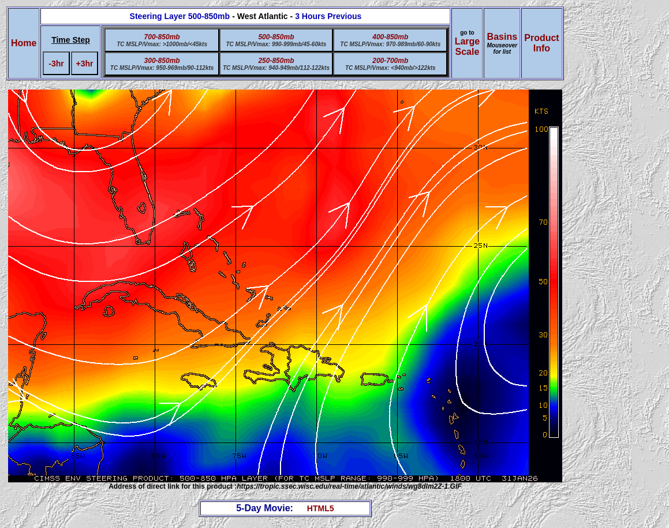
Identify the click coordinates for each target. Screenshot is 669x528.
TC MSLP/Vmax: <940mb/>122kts (390, 68)
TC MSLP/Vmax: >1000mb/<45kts (162, 44)
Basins (502, 43)
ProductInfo (541, 43)
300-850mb (162, 61)
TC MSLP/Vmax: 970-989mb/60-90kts (390, 44)
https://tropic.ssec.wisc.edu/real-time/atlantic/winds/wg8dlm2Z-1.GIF (349, 486)
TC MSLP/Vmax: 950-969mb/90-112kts (162, 68)
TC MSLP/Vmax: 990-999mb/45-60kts (276, 44)
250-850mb (276, 61)
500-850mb (276, 37)
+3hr (85, 63)
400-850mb (390, 37)
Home (23, 43)
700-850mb (162, 37)
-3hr (55, 63)
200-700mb (390, 61)
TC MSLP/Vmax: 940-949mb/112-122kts (276, 68)
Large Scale (467, 46)
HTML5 (320, 508)
